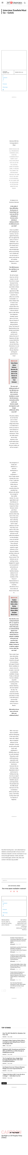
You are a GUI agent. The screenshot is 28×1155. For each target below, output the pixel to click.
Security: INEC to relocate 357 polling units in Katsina (6, 923)
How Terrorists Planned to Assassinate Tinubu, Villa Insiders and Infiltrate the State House (18, 984)
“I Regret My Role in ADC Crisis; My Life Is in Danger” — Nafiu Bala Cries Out (14, 1075)
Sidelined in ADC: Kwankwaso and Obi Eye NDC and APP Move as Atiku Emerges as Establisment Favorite (14, 1051)
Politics (4, 1036)
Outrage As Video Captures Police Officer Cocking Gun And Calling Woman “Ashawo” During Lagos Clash (14, 1042)
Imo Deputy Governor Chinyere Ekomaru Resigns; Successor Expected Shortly (14, 1067)
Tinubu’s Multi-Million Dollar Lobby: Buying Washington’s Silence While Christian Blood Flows (18, 966)
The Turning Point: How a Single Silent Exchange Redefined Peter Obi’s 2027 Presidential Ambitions (13, 1059)
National (22, 16)
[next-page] (5, 991)
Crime (3, 987)
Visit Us (4, 1083)
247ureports (12, 944)
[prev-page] (2, 991)
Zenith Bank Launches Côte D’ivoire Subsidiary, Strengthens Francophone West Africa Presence (18, 949)
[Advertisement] (14, 32)
